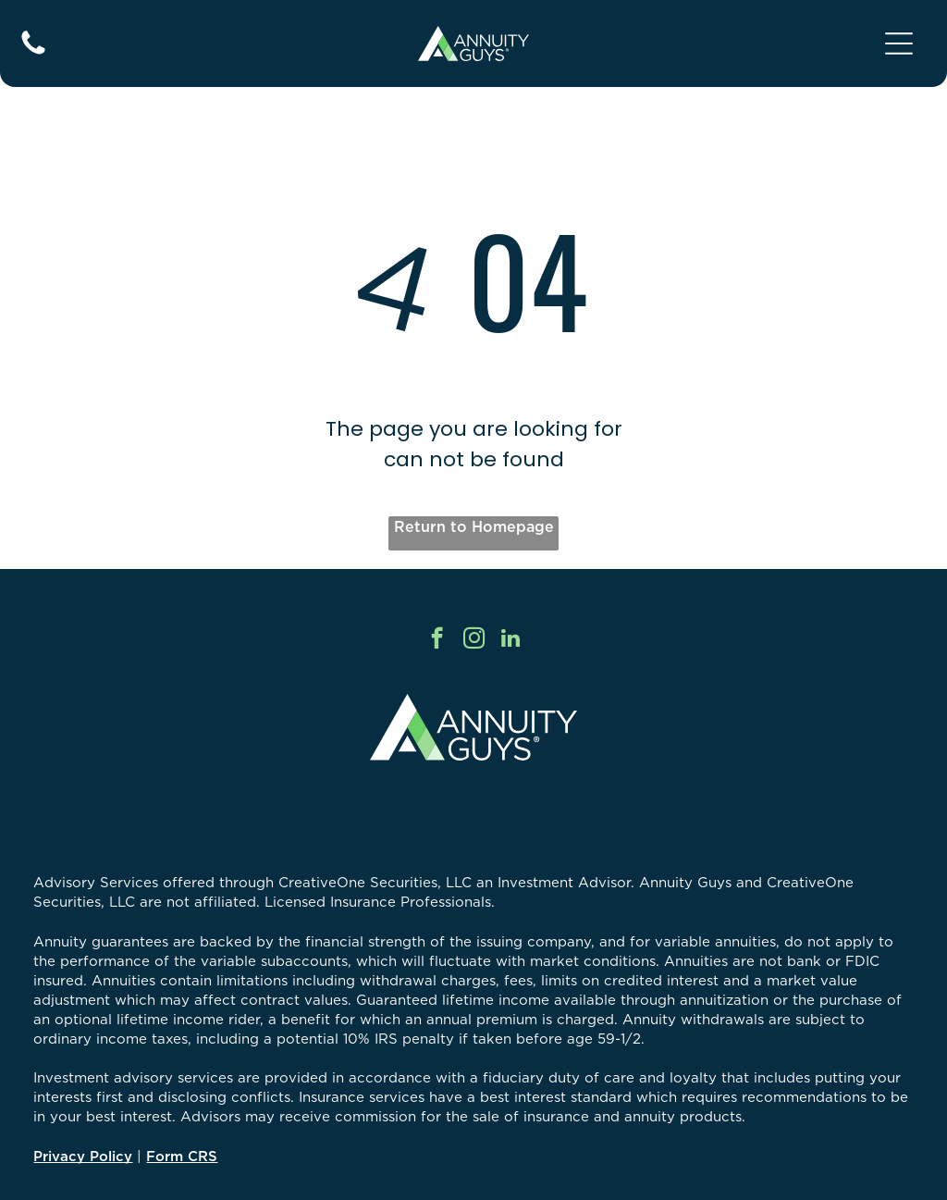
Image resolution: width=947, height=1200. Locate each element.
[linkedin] (511, 640)
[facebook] (437, 640)
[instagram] (474, 640)
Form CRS (181, 1156)
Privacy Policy (82, 1156)
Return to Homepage (474, 526)
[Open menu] (899, 43)
